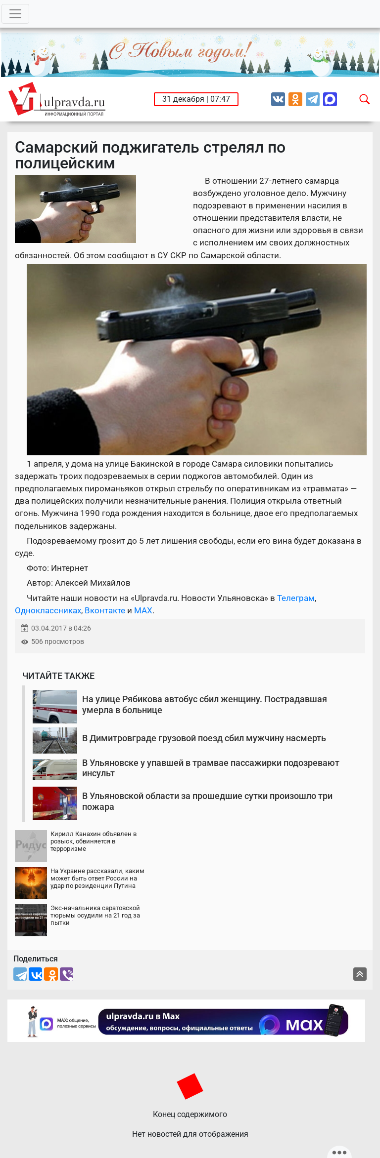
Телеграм (296, 598)
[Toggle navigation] (15, 14)
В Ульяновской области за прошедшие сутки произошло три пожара (207, 801)
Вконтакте (105, 610)
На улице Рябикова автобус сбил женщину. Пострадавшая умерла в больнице (204, 704)
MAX (143, 610)
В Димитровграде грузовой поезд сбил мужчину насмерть (204, 738)
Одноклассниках (48, 610)
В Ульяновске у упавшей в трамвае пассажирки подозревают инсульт (210, 768)
